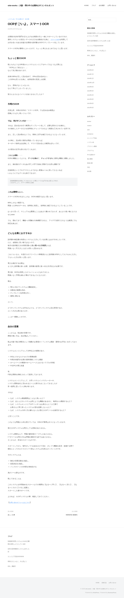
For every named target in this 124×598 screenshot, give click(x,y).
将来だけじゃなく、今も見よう (97, 50)
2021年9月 (90, 99)
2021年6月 (90, 103)
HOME (86, 5)
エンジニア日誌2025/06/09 (96, 45)
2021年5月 (90, 107)
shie (21, 29)
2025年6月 (90, 70)
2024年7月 (90, 74)
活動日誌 (103, 582)
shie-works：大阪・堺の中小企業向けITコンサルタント (35, 5)
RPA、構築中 (91, 55)
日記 (88, 167)
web (88, 129)
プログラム (90, 150)
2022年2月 (90, 95)
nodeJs (89, 125)
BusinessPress (111, 592)
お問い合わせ (112, 5)
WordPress (94, 592)
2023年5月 (90, 91)
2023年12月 (91, 82)
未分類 (28, 19)
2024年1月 (90, 78)
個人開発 (90, 159)
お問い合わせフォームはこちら (20, 502)
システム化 (11, 19)
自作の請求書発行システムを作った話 (99, 41)
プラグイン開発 (92, 146)
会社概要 (102, 5)
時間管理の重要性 (71, 515)
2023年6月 (90, 87)
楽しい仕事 (12, 515)
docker (89, 121)
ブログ (94, 5)
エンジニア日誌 (92, 138)
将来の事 (90, 163)
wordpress (90, 134)
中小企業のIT (20, 19)
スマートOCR (56, 39)
